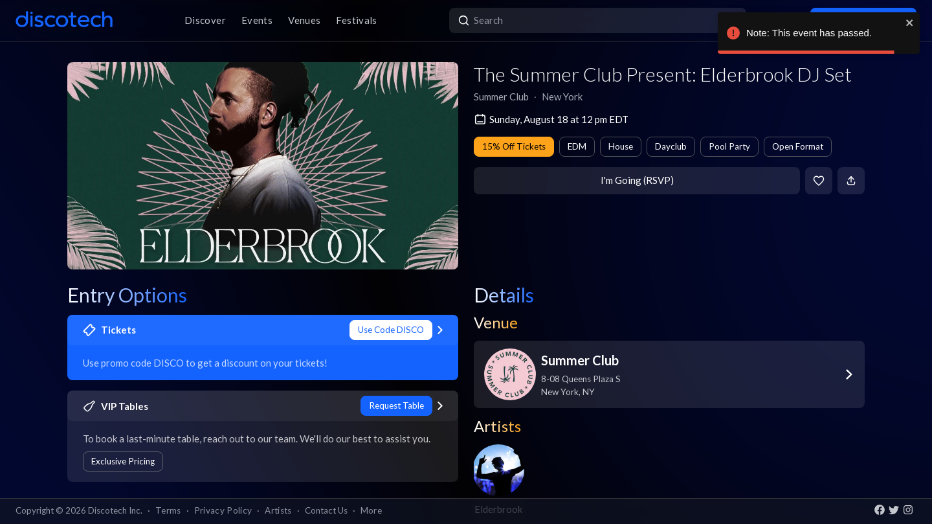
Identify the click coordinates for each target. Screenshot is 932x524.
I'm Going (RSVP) (637, 180)
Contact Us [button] (326, 510)
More (371, 510)
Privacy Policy (223, 510)
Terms (168, 510)
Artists (278, 510)
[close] (910, 22)
